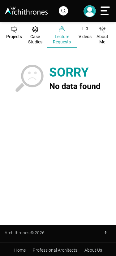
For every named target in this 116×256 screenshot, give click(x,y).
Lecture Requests (62, 35)
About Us (93, 250)
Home (20, 250)
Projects (14, 32)
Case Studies (35, 35)
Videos (85, 32)
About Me (102, 35)
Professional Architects (55, 250)
